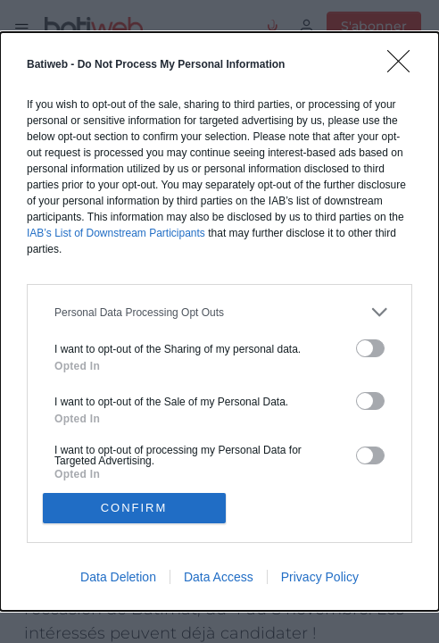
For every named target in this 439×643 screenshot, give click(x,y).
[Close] (404, 67)
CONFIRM (134, 507)
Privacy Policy (320, 577)
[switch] (370, 348)
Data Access (218, 577)
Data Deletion (118, 577)
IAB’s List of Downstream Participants (116, 233)
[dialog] (219, 321)
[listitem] (219, 312)
